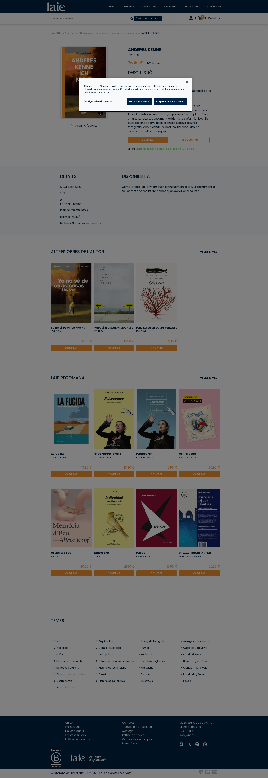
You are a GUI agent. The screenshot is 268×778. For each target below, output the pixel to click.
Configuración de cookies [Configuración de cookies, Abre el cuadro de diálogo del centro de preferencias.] (98, 101)
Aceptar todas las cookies (170, 101)
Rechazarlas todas (139, 101)
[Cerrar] (187, 82)
